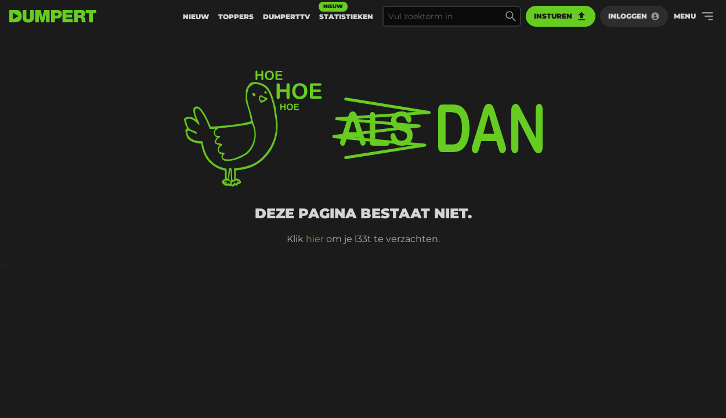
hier (315, 238)
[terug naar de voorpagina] (52, 16)
